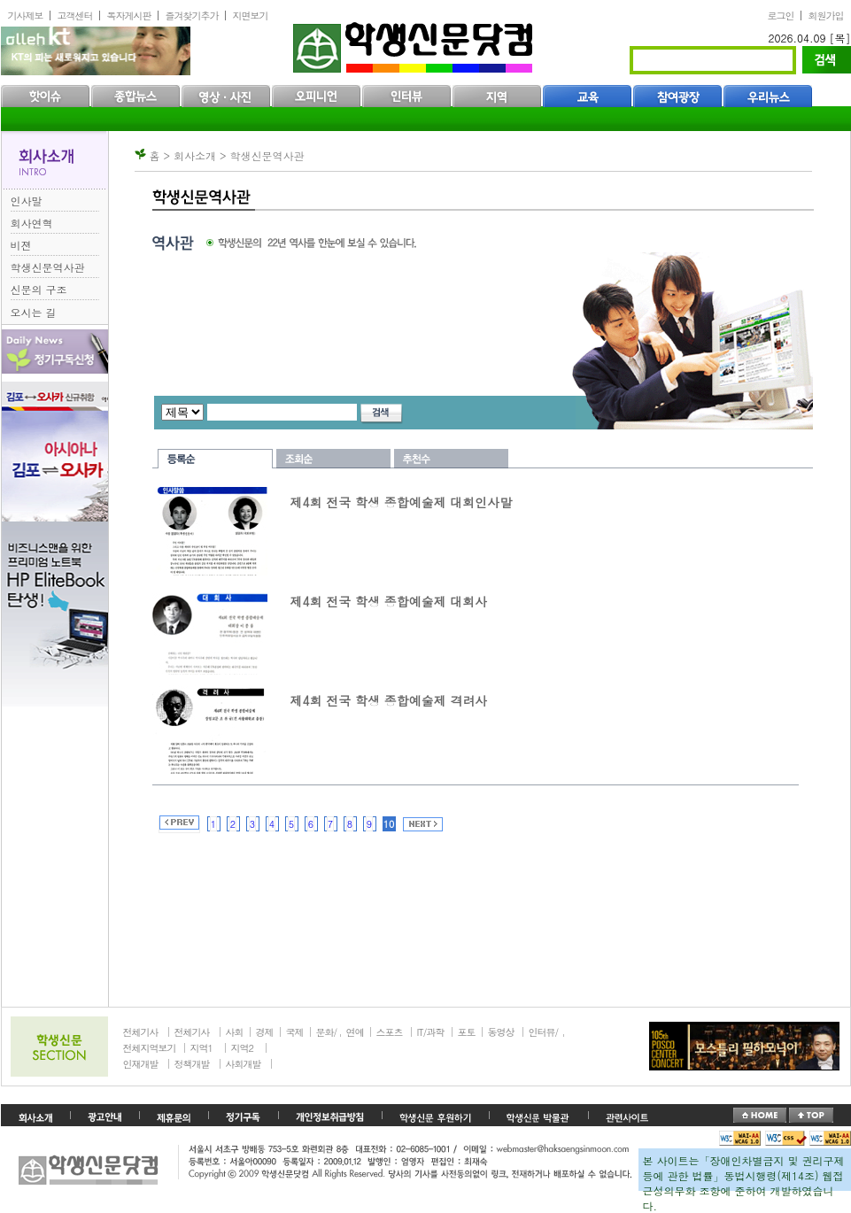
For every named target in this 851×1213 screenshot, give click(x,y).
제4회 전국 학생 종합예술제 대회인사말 (401, 502)
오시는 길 (34, 312)
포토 (467, 1032)
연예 (355, 1032)
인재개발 (141, 1063)
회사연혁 (32, 222)
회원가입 (826, 15)
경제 (265, 1032)
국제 (295, 1032)
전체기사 (141, 1032)
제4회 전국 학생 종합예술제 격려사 (389, 700)
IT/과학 (431, 1032)
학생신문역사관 (48, 266)
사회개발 (243, 1063)
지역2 (242, 1048)
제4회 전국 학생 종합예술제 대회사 (389, 601)
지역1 (201, 1048)
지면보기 (250, 15)
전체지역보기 (149, 1048)
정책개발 (192, 1063)
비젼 (21, 244)
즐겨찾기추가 (192, 15)
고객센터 (75, 15)
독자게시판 (129, 15)
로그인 (781, 15)
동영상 (501, 1032)
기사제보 (25, 15)
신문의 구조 (39, 289)
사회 (235, 1032)
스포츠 (389, 1032)
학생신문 (415, 44)
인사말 (27, 200)
